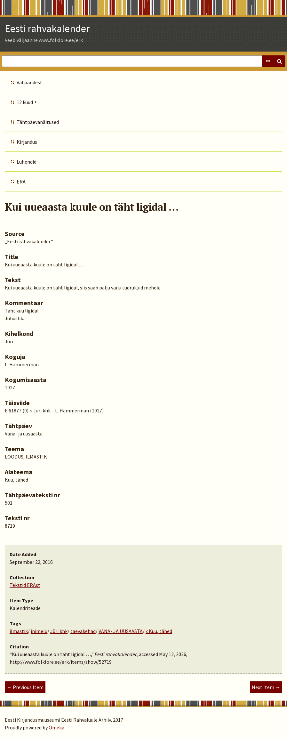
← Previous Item (25, 687)
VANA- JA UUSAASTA (121, 631)
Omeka (56, 727)
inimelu (39, 631)
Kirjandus (27, 142)
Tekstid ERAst (25, 585)
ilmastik (19, 631)
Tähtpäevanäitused (38, 122)
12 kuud (25, 102)
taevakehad (83, 631)
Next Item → (266, 687)
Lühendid (26, 161)
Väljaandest (29, 82)
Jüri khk (59, 631)
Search (279, 61)
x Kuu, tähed (159, 631)
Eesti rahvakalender (47, 28)
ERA (21, 181)
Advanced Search (268, 61)
